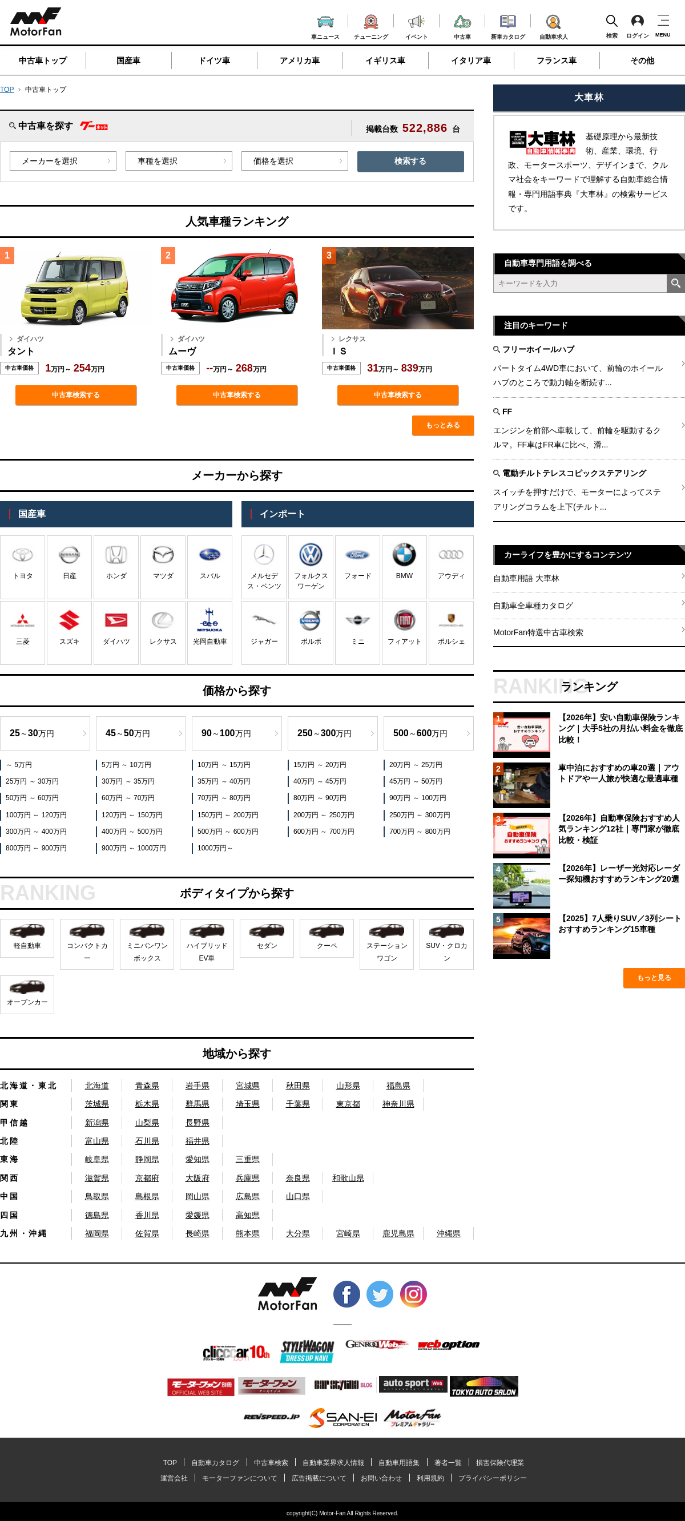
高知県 (248, 1215)
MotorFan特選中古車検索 (538, 632)
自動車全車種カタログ (533, 605)
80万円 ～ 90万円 (319, 798)
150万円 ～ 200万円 (228, 815)
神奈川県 (398, 1103)
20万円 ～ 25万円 (415, 765)
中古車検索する (76, 395)
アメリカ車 (300, 60)
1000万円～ (215, 848)
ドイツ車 (214, 60)
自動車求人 (553, 25)
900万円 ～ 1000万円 (134, 848)
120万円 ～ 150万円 (132, 815)
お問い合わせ (381, 1478)
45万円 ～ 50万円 (415, 781)
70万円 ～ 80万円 (224, 798)
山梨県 (147, 1122)
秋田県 (298, 1085)
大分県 (298, 1233)
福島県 (398, 1085)
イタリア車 (471, 60)
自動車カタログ (215, 1463)
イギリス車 (385, 60)
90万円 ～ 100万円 (417, 798)
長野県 (197, 1122)
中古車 (463, 25)
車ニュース (325, 26)
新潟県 (97, 1122)
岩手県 (197, 1085)
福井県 (197, 1140)
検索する (410, 161)
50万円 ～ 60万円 (32, 798)
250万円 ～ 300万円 (419, 815)
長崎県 (197, 1233)
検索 (612, 26)
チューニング (371, 25)
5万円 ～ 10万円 (126, 765)
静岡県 (147, 1159)
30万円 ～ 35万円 (128, 781)
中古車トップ (43, 60)
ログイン (637, 26)
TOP (7, 90)
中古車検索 (271, 1463)
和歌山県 (348, 1178)
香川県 (147, 1215)
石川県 (147, 1140)
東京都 (348, 1103)
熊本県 (248, 1233)
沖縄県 (449, 1233)
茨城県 (97, 1103)
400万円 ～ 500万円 (132, 832)
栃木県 (147, 1103)
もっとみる (443, 425)
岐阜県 (97, 1159)
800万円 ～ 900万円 (36, 848)
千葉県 (298, 1103)
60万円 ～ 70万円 (128, 798)
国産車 (128, 60)
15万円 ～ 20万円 (319, 765)
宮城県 (248, 1085)
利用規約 (430, 1478)
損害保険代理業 (500, 1463)
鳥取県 (97, 1196)
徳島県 (97, 1215)
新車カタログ (508, 25)
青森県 (147, 1085)
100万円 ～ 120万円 (36, 815)
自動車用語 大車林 (526, 578)
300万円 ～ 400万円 (36, 832)
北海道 (97, 1085)
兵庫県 (248, 1178)
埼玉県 (248, 1103)
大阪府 (197, 1178)
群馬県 (197, 1103)
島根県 (147, 1196)
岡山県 (197, 1196)
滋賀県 (97, 1178)
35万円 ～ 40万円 (224, 781)
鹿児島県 (398, 1233)
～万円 (32, 733)
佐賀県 (147, 1233)
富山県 (97, 1140)
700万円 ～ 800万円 (419, 832)
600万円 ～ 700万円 (323, 832)
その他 (642, 60)
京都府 (147, 1178)
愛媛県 (197, 1215)
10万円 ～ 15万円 (224, 765)
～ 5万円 (19, 765)
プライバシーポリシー (492, 1478)
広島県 (248, 1196)
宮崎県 (348, 1233)
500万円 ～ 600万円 (228, 832)
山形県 (348, 1085)
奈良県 (298, 1178)
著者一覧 (448, 1463)
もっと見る (654, 978)
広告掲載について (319, 1478)
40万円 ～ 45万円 (319, 781)
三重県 (248, 1159)
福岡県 (97, 1233)
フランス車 (557, 60)
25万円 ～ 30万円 (32, 781)
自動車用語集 (399, 1463)
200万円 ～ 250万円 (323, 815)
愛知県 (197, 1159)
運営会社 (174, 1478)
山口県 (298, 1196)
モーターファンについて (239, 1478)
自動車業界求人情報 (333, 1463)
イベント (416, 26)
